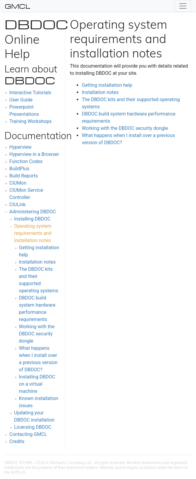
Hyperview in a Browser (34, 154)
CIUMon (17, 183)
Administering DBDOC (32, 212)
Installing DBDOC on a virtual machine (37, 384)
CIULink (17, 204)
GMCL (17, 6)
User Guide (21, 100)
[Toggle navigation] (182, 6)
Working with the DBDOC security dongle (37, 334)
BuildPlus (19, 168)
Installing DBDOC (32, 219)
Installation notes (37, 262)
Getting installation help (107, 85)
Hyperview (20, 147)
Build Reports (23, 176)
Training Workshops (30, 121)
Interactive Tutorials (30, 92)
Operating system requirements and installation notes (33, 233)
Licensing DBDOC (33, 427)
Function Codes (26, 161)
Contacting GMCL (28, 434)
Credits (17, 441)
